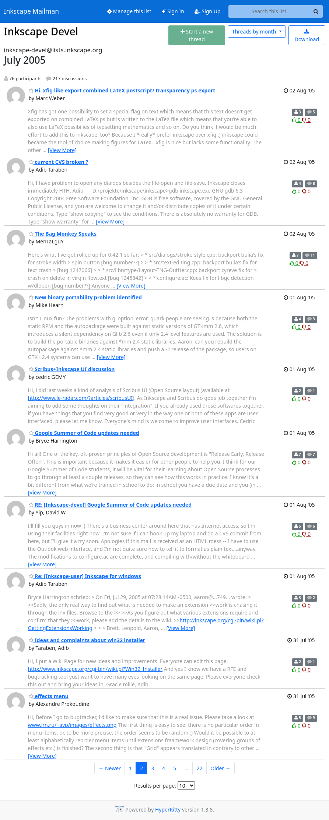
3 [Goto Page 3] (152, 768)
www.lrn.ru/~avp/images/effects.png (72, 724)
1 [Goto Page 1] (130, 768)
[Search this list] (269, 11)
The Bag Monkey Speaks (63, 233)
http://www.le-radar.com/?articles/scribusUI (80, 397)
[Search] (316, 11)
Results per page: (155, 785)
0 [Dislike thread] (306, 119)
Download (306, 36)
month (254, 31)
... (186, 768)
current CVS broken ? (58, 161)
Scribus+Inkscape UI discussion (72, 369)
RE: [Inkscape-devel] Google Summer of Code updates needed (110, 504)
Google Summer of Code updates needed (84, 432)
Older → (220, 768)
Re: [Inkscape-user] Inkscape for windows (85, 576)
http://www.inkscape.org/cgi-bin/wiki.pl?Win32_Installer (95, 668)
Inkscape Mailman (31, 11)
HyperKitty (168, 809)
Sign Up (208, 11)
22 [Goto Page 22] (199, 768)
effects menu (49, 696)
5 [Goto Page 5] (174, 768)
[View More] (62, 150)
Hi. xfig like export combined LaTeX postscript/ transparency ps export (122, 90)
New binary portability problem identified (85, 297)
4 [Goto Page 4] (163, 768)
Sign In (173, 11)
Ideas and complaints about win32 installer (87, 640)
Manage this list (129, 11)
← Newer (109, 768)
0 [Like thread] (297, 119)
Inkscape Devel (41, 31)
